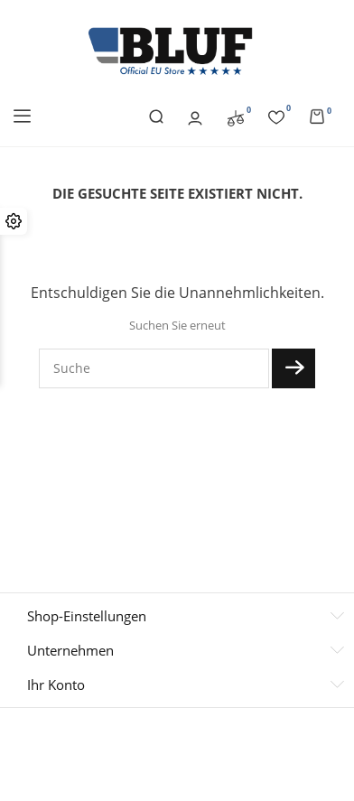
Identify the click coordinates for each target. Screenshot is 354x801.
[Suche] (154, 368)
